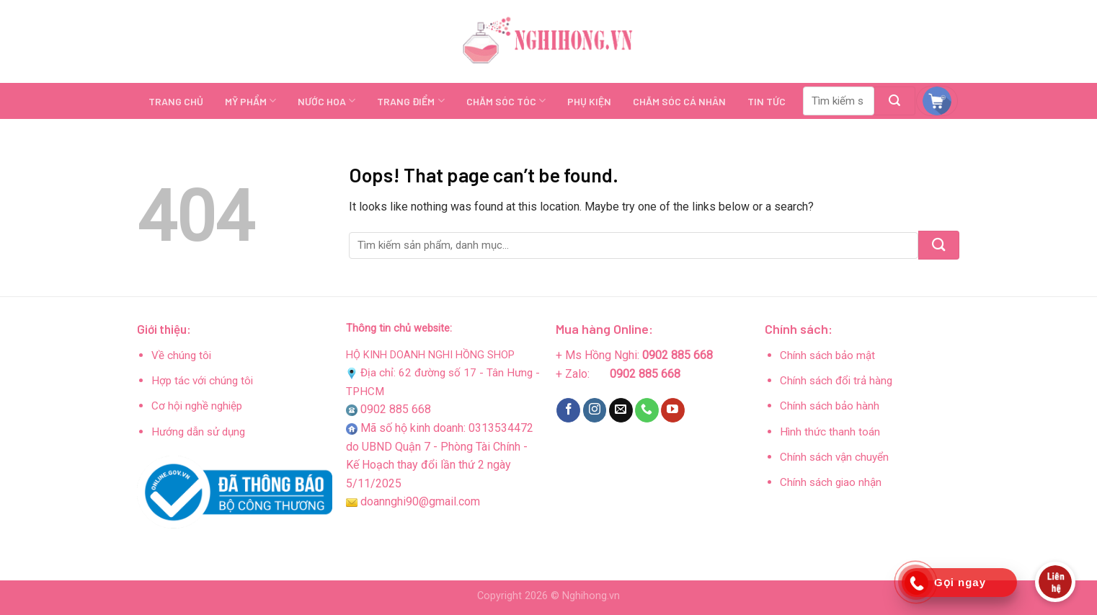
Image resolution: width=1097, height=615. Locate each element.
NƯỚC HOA (326, 100)
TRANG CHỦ (175, 101)
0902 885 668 (395, 409)
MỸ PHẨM (250, 100)
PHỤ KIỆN (589, 101)
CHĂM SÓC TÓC (506, 100)
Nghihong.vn (591, 596)
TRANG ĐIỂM (410, 100)
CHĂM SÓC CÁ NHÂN (679, 101)
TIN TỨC (766, 101)
